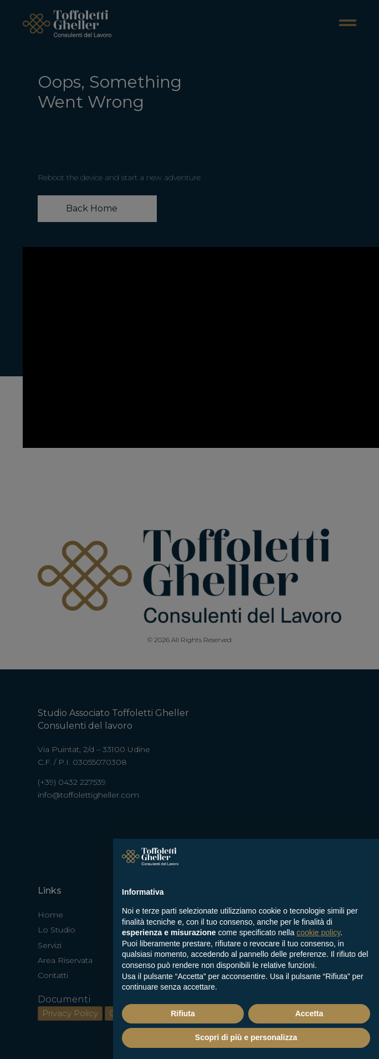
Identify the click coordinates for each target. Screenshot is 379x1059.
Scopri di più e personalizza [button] (246, 1037)
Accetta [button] (309, 1013)
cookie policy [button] (318, 932)
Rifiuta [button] (183, 1013)
